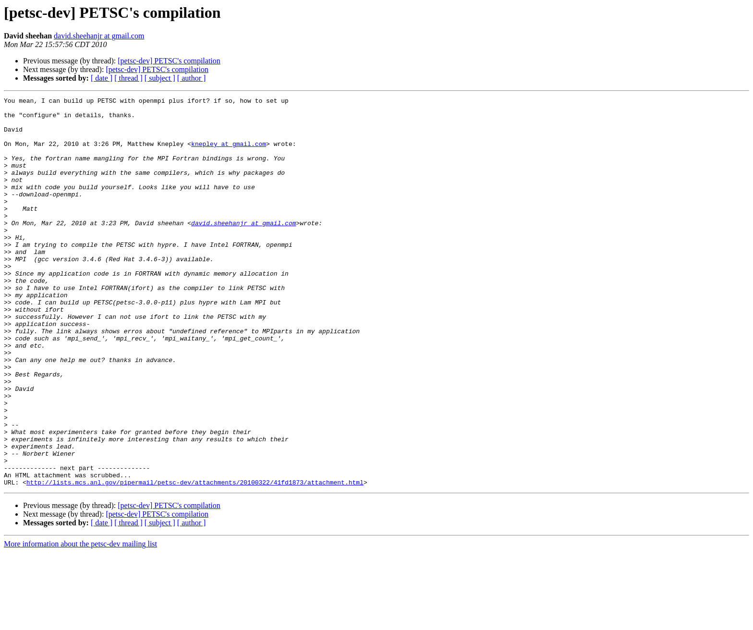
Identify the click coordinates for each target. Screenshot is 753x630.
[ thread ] (128, 78)
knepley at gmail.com (228, 153)
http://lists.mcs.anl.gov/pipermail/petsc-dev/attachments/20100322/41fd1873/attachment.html (195, 560)
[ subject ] (160, 78)
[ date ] (101, 78)
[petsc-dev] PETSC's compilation (169, 61)
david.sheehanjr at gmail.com (99, 36)
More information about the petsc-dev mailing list (80, 622)
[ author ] (191, 78)
